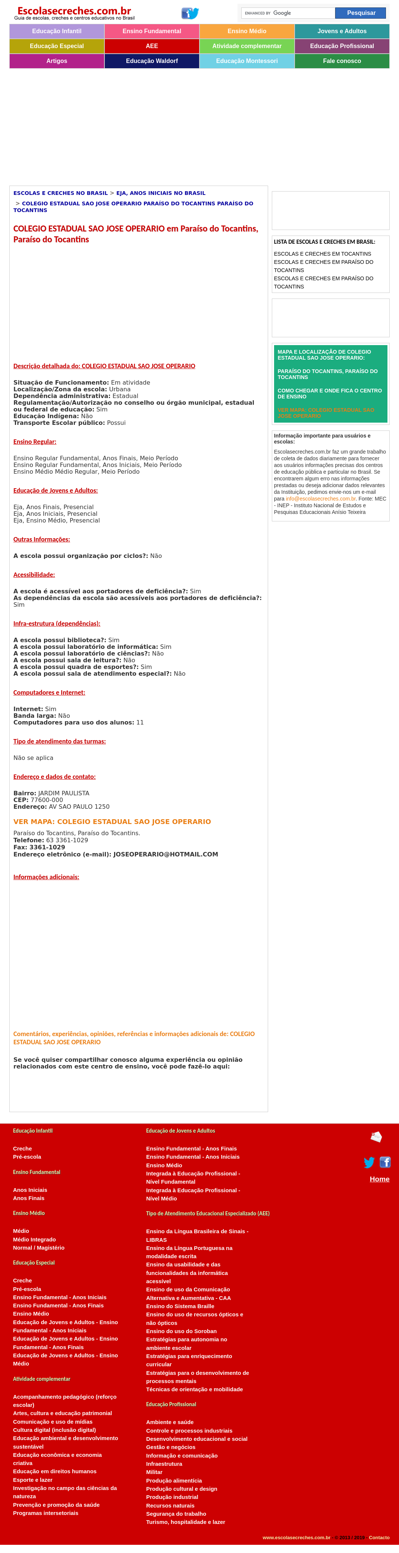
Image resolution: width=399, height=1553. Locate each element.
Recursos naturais (170, 1506)
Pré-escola (27, 1157)
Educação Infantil (56, 31)
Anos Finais (28, 1198)
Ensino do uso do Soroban (181, 1331)
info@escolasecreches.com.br (321, 499)
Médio (21, 1231)
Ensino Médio (247, 31)
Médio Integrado (34, 1240)
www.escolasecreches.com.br (297, 1537)
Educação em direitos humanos (55, 1471)
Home (380, 1179)
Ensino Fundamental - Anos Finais (58, 1306)
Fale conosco (342, 61)
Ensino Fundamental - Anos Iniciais (60, 1297)
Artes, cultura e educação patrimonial (62, 1413)
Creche (22, 1149)
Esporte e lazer (33, 1480)
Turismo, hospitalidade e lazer (185, 1522)
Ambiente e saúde (170, 1422)
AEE (152, 46)
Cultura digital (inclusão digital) (54, 1430)
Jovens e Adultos (342, 31)
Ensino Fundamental (152, 31)
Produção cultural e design (181, 1489)
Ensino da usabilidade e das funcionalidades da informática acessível (187, 1273)
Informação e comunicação (182, 1456)
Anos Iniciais (30, 1190)
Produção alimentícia (174, 1481)
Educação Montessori (247, 61)
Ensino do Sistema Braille (180, 1306)
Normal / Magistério (39, 1248)
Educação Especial (57, 46)
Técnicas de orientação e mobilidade (194, 1389)
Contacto (379, 1537)
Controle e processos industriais (189, 1431)
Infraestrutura (164, 1464)
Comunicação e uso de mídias (52, 1422)
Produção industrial (172, 1497)
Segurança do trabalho (176, 1514)
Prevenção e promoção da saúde (56, 1505)
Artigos (57, 61)
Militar (154, 1472)
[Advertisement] (190, 124)
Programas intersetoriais (45, 1513)
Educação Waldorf (152, 61)
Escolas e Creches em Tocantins (322, 254)
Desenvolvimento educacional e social (197, 1439)
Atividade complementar (247, 46)
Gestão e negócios (170, 1447)
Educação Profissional (342, 46)
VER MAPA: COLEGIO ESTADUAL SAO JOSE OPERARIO (112, 822)
